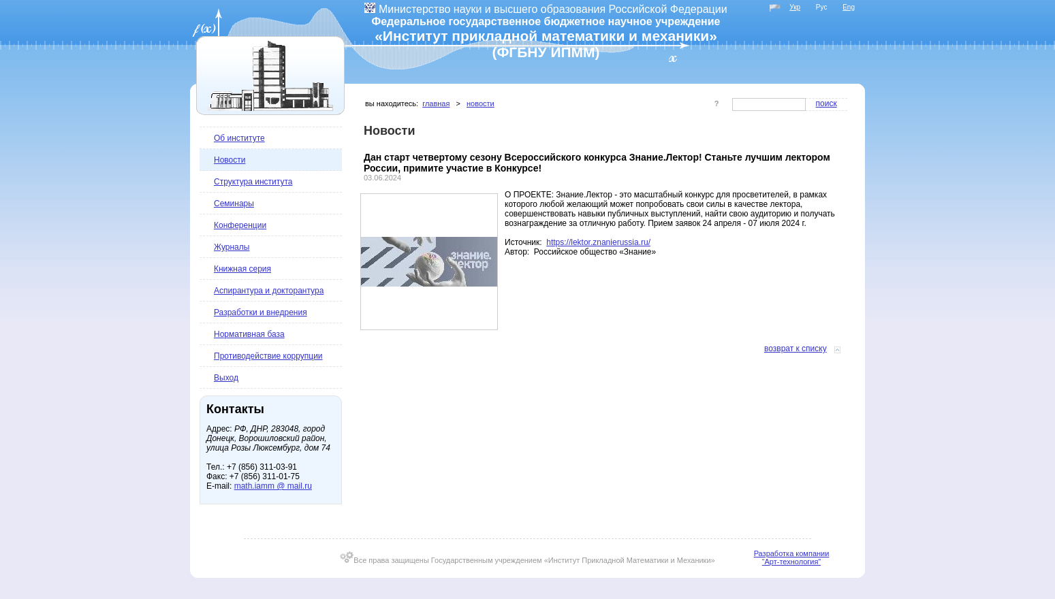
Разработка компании (792, 553)
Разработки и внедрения (260, 312)
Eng (849, 7)
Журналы (231, 247)
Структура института (253, 182)
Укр (794, 7)
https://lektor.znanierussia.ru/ (598, 242)
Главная (436, 103)
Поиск (826, 103)
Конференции (240, 225)
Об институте (239, 138)
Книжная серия (242, 269)
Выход (226, 378)
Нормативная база (249, 334)
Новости (229, 160)
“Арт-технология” (791, 561)
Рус (822, 7)
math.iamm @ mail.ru (273, 486)
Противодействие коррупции (268, 356)
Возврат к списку (795, 348)
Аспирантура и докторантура (269, 290)
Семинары (234, 203)
